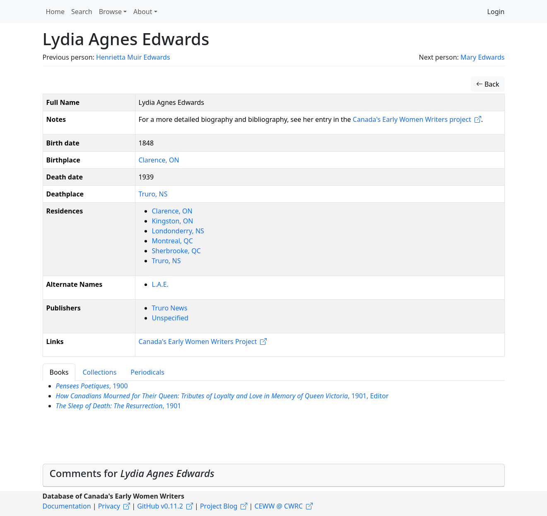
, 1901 (118, 405)
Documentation (67, 506)
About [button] (142, 11)
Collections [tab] (99, 372)
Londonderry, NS (178, 230)
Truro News (170, 308)
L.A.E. (160, 284)
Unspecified (170, 317)
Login (496, 11)
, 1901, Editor (222, 395)
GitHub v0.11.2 (160, 506)
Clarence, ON (159, 160)
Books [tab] (59, 372)
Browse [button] (110, 11)
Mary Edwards (482, 57)
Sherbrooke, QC (176, 250)
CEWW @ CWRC (279, 506)
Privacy (109, 506)
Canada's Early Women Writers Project (198, 341)
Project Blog (218, 506)
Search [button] (81, 11)
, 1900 (92, 385)
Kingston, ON (172, 220)
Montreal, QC (172, 240)
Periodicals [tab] (147, 372)
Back (487, 84)
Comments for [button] (132, 473)
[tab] (273, 475)
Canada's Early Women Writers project (412, 119)
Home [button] (55, 11)
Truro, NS (153, 194)
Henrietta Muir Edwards (133, 57)
